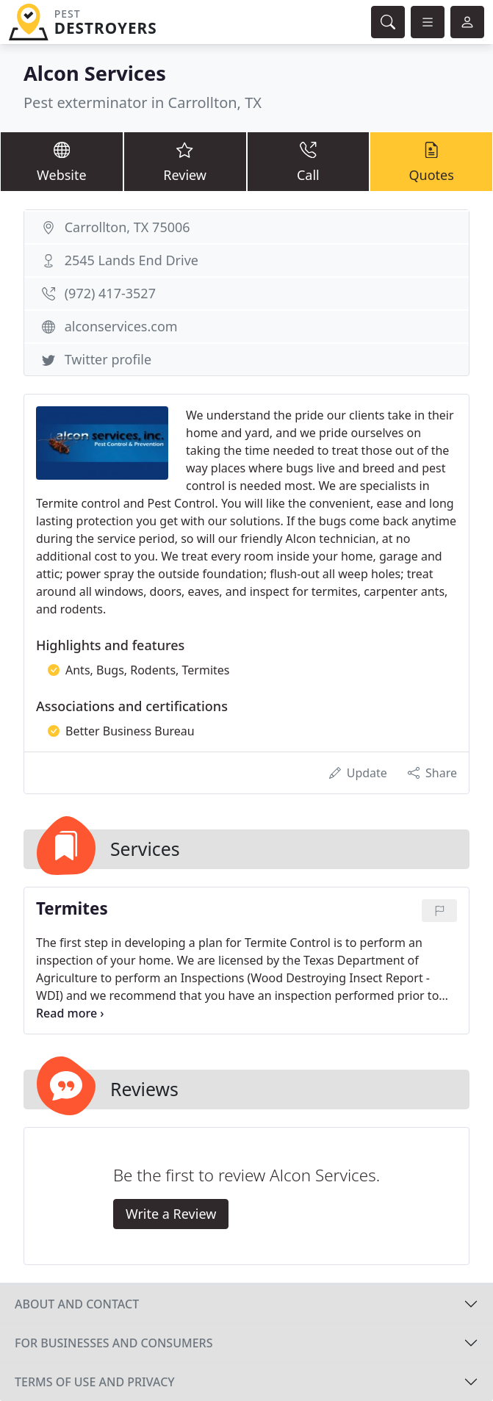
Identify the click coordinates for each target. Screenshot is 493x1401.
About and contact (77, 1304)
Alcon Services (95, 73)
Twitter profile (108, 359)
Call (308, 161)
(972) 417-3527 (110, 293)
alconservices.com (121, 326)
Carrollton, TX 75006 (127, 227)
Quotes (431, 161)
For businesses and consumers (113, 1343)
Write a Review (171, 1213)
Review (185, 161)
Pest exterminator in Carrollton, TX (143, 102)
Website (61, 161)
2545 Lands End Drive (131, 260)
